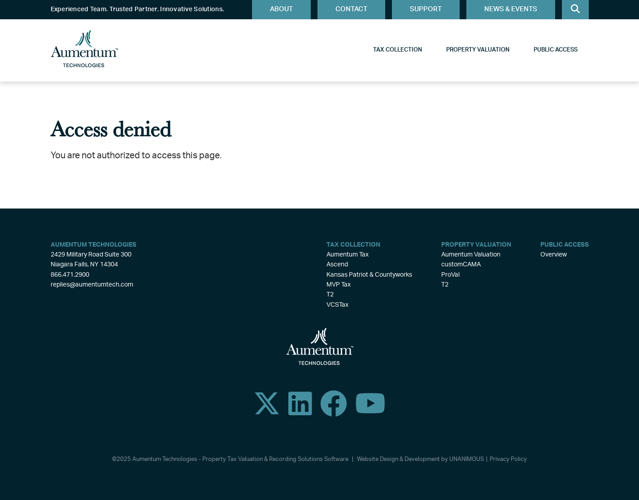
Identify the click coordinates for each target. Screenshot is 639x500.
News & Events (510, 9)
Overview (553, 255)
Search (575, 9)
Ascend (337, 264)
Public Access (556, 50)
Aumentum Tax (347, 255)
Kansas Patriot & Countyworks (369, 275)
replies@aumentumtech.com (92, 285)
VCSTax (337, 305)
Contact (351, 9)
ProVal (450, 275)
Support (426, 9)
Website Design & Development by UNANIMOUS (420, 459)
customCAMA (461, 264)
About (281, 9)
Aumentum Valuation (470, 255)
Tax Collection (397, 50)
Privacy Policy (508, 459)
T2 (330, 294)
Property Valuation (477, 50)
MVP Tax (338, 285)
